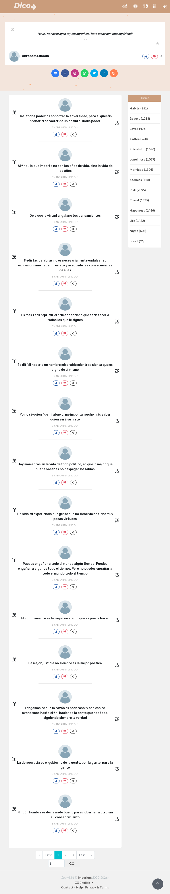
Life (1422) (137, 220)
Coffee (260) (139, 139)
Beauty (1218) (140, 118)
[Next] (91, 855)
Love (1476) (138, 129)
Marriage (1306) (141, 169)
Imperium (85, 877)
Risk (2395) (138, 190)
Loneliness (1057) (142, 159)
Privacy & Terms (97, 887)
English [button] (83, 882)
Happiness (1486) (142, 210)
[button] (125, 6)
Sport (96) (137, 241)
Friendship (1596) (142, 149)
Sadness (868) (140, 180)
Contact (67, 887)
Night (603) (138, 231)
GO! (72, 863)
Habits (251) (139, 108)
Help (79, 887)
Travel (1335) (139, 200)
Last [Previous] (82, 855)
